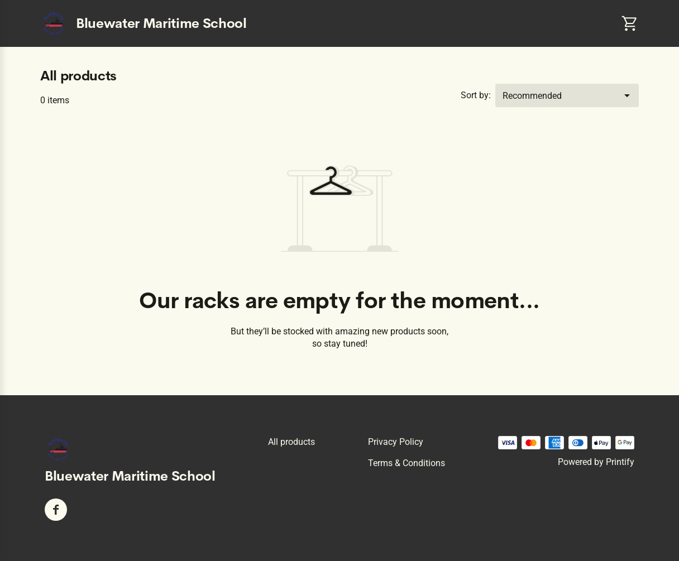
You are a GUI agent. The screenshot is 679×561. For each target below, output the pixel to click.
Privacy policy (395, 442)
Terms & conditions (406, 463)
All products (291, 442)
